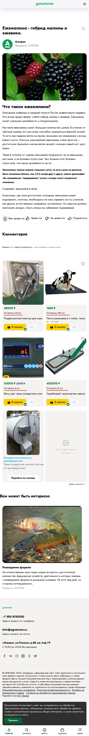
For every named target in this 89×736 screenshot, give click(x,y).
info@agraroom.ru (14, 630)
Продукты (7, 588)
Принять (13, 720)
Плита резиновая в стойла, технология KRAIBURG (66, 318)
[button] (80, 731)
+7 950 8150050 (13, 617)
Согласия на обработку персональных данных (50, 693)
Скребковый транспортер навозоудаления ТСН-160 (66, 393)
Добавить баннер (76, 485)
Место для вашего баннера (65, 446)
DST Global (23, 696)
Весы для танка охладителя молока (23, 393)
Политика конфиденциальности (53, 690)
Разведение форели (16, 567)
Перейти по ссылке (23, 478)
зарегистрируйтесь (23, 247)
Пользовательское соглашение (18, 690)
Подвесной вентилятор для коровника (23, 318)
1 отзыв (54, 321)
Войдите (6, 247)
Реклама (36, 414)
